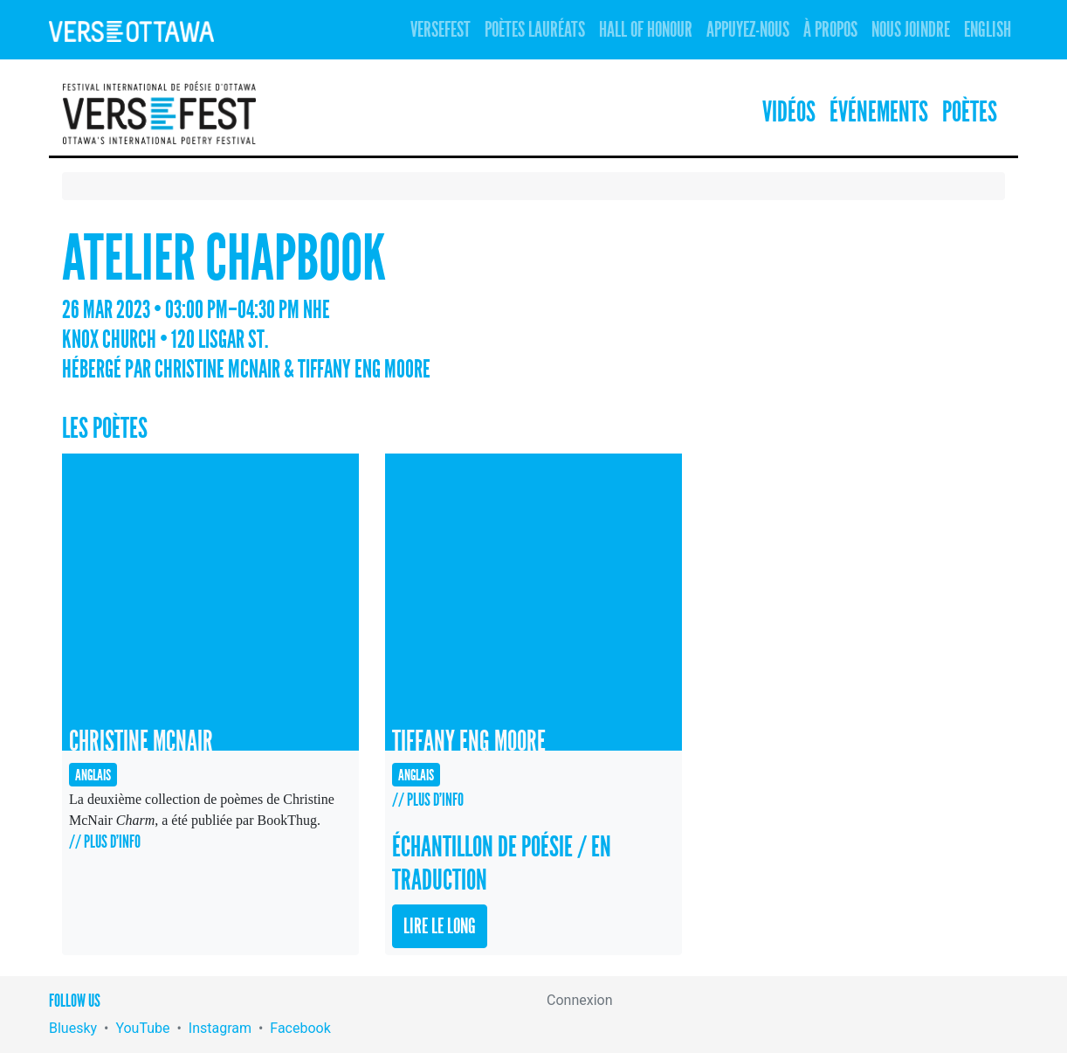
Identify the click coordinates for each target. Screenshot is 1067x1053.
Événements (879, 112)
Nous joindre (910, 29)
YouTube (142, 1028)
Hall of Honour (645, 29)
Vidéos (789, 112)
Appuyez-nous (747, 29)
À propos (830, 29)
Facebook (300, 1028)
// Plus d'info (105, 841)
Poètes (969, 112)
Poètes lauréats (535, 29)
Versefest (440, 29)
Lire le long (439, 926)
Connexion (579, 1000)
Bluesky (73, 1028)
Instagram (220, 1028)
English (987, 29)
